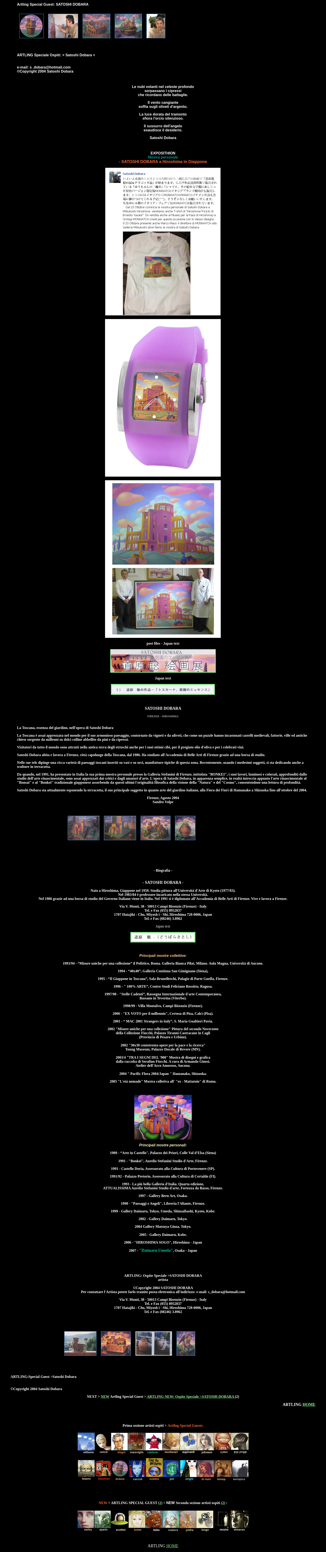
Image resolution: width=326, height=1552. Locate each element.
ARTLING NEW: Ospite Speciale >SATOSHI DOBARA (190, 1396)
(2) (160, 1503)
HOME (308, 1404)
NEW (105, 1396)
